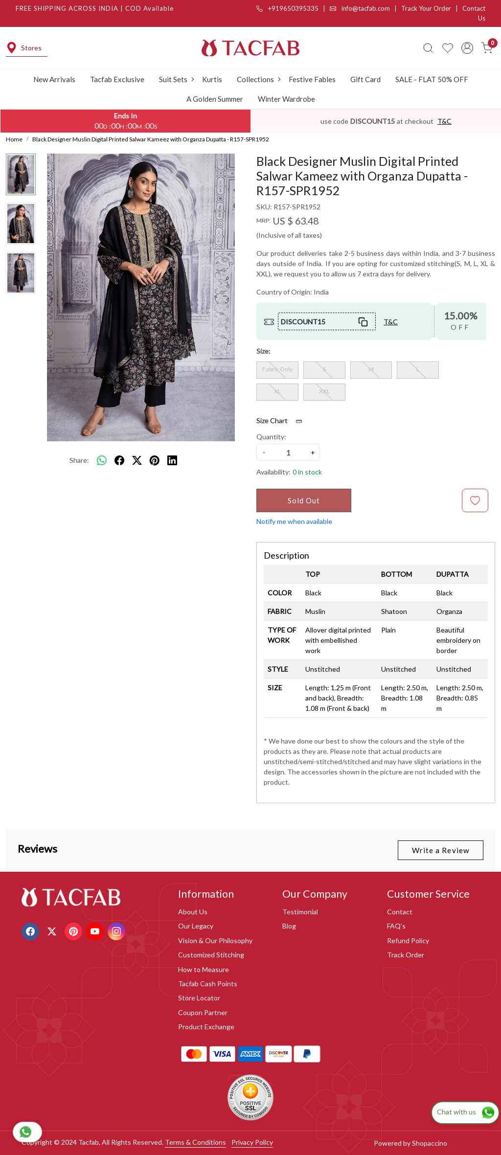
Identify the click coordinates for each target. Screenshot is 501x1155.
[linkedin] (172, 460)
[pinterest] (154, 460)
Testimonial (300, 911)
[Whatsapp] (102, 460)
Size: (263, 351)
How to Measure (203, 969)
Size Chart (282, 420)
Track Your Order (426, 8)
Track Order (405, 955)
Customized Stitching (211, 955)
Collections (258, 79)
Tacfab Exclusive (117, 79)
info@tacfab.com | (365, 8)
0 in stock (307, 472)
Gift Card (365, 79)
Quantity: (271, 436)
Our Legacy (195, 926)
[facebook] (119, 460)
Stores (24, 47)
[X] (53, 930)
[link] (428, 48)
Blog (289, 926)
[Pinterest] (75, 930)
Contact (399, 911)
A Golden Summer (214, 98)
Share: (79, 460)
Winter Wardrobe (286, 98)
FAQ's (396, 926)
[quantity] (288, 452)
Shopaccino (429, 1143)
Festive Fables (312, 79)
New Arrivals (54, 79)
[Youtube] (96, 930)
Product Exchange (206, 1026)
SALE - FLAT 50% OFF (431, 79)
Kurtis (212, 79)
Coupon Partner (203, 1012)
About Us (192, 911)
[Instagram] (118, 930)
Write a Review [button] (440, 850)
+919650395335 (287, 8)
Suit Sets (176, 79)
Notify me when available (294, 521)
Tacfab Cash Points (207, 983)
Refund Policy (408, 940)
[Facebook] (32, 930)
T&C (444, 121)
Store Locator (199, 998)
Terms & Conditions (195, 1142)
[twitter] (137, 460)
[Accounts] (467, 48)
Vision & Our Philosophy (215, 940)
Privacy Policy (252, 1142)
